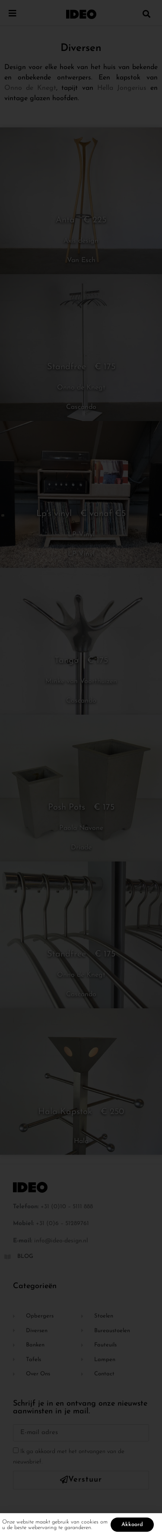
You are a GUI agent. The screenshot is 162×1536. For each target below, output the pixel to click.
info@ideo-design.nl (61, 1241)
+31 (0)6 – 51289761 (62, 1223)
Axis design (81, 241)
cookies (89, 1523)
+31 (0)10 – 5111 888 (67, 1206)
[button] (146, 13)
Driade (81, 847)
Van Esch (81, 260)
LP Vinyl (81, 534)
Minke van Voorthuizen (81, 681)
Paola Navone (81, 828)
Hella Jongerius (121, 88)
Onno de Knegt (30, 88)
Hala (81, 1141)
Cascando (81, 407)
